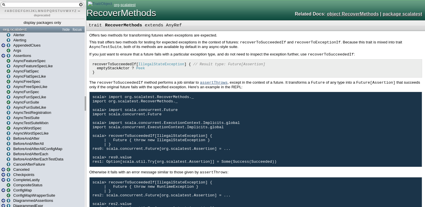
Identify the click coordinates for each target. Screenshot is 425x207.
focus (77, 29)
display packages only (42, 22)
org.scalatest (14, 29)
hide (66, 29)
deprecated (42, 15)
